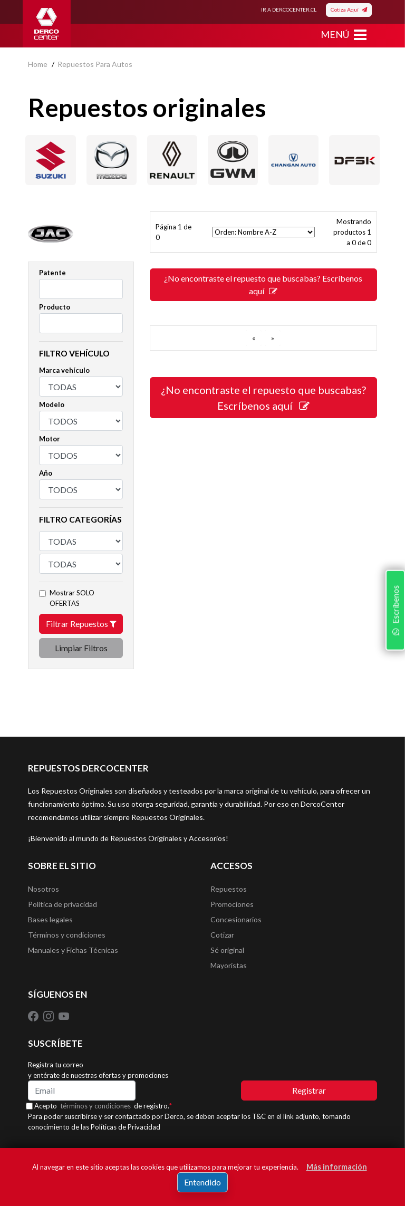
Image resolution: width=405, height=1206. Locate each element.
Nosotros (43, 889)
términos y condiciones (98, 1109)
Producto (54, 307)
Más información (336, 1166)
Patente (52, 272)
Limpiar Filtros (81, 648)
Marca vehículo (64, 370)
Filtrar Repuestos (81, 624)
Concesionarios (236, 920)
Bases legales (50, 920)
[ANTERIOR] (254, 338)
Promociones (232, 905)
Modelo (51, 404)
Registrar (309, 1094)
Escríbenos (394, 668)
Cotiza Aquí (349, 9)
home (37, 64)
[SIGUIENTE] (273, 338)
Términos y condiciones (66, 936)
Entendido (202, 1182)
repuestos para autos (94, 64)
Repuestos (228, 889)
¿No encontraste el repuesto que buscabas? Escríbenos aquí (263, 284)
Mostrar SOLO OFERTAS (72, 597)
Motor (49, 439)
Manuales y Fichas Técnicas (73, 952)
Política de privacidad (62, 905)
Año (45, 473)
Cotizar (222, 936)
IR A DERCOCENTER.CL (288, 9)
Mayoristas (228, 968)
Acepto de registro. (106, 1109)
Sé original (227, 952)
